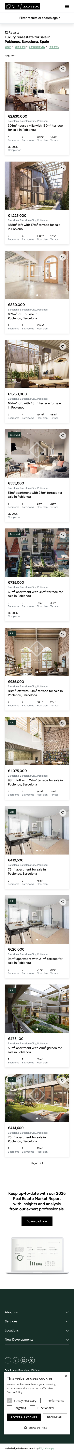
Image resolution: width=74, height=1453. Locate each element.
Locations (12, 1330)
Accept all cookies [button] (24, 1417)
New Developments (19, 1339)
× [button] (65, 1376)
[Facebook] (8, 1360)
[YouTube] (31, 1360)
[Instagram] (24, 1360)
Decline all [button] (55, 1417)
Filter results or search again (37, 18)
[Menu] (67, 6)
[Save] (62, 68)
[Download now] (37, 1256)
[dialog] (37, 1403)
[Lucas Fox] (22, 6)
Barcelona (20, 46)
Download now (37, 1221)
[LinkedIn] (16, 1360)
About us (11, 1312)
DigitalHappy (46, 1448)
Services (11, 1321)
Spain (8, 46)
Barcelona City (37, 46)
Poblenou (54, 46)
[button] (37, 1427)
